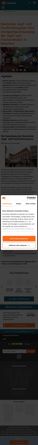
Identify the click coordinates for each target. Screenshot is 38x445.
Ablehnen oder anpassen (19, 245)
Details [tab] (18, 204)
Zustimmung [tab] (7, 204)
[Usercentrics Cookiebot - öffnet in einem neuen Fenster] (27, 198)
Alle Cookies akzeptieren (19, 238)
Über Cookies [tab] (31, 204)
